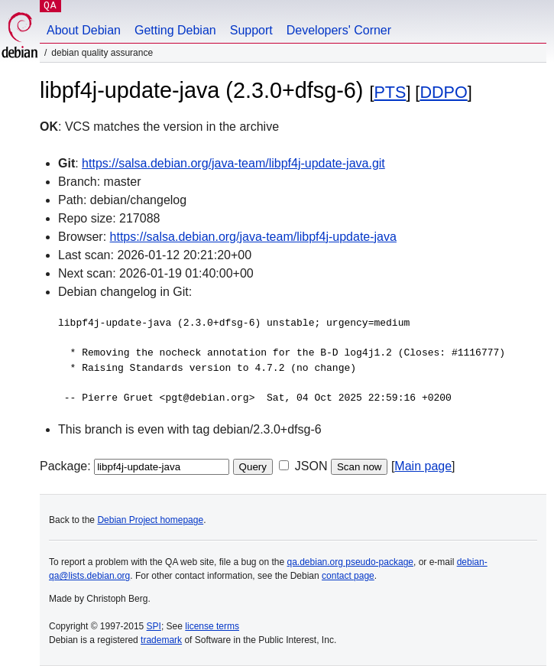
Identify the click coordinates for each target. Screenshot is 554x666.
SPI (154, 626)
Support (251, 30)
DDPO (443, 92)
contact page (348, 575)
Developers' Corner (339, 30)
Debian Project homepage (150, 520)
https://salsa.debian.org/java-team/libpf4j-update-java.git (233, 163)
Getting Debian (175, 30)
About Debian (84, 30)
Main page (423, 466)
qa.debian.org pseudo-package (350, 562)
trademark (161, 640)
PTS (390, 92)
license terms (212, 626)
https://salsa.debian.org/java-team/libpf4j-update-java (253, 236)
